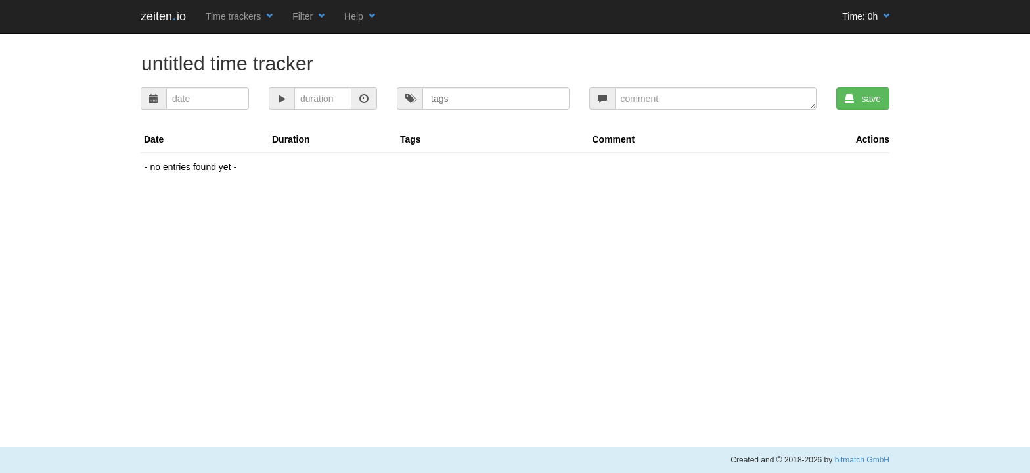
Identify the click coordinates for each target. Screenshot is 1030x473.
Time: (865, 16)
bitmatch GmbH (862, 459)
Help (359, 16)
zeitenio (163, 16)
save (863, 98)
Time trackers (239, 16)
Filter (308, 16)
